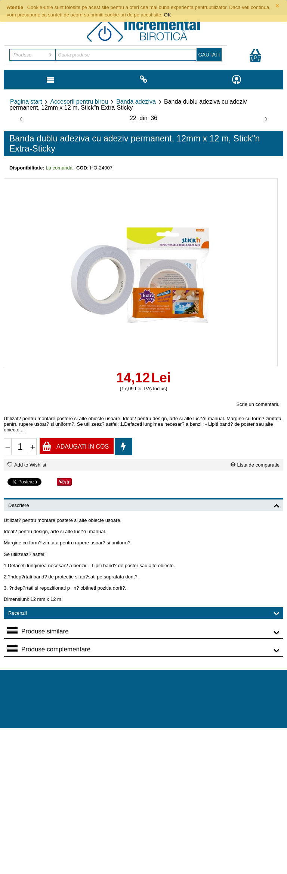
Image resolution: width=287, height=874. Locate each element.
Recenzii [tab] (144, 612)
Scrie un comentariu (258, 404)
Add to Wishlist (26, 465)
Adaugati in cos (75, 446)
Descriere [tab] (144, 504)
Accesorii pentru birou (79, 101)
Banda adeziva (136, 101)
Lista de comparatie (255, 465)
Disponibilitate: (26, 168)
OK (167, 15)
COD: (82, 168)
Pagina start (26, 101)
